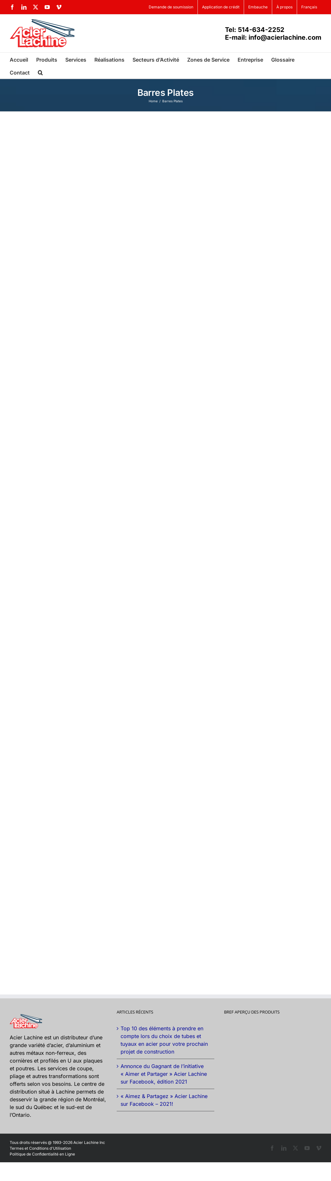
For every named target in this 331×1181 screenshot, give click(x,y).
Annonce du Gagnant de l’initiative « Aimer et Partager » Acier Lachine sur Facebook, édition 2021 (164, 1074)
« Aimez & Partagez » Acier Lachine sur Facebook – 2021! (164, 1100)
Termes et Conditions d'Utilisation (40, 1148)
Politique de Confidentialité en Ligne (42, 1154)
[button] (40, 72)
